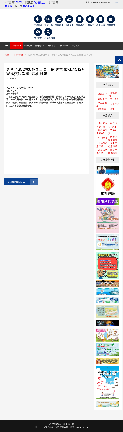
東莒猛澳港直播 (101, 151)
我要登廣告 (63, 45)
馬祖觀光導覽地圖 (101, 125)
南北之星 (114, 99)
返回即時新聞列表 (22, 182)
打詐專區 (102, 138)
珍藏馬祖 (28, 45)
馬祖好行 (114, 109)
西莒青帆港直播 (112, 151)
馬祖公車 (102, 109)
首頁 (7, 55)
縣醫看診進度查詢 (101, 131)
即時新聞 (18, 55)
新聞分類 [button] (16, 45)
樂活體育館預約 (112, 125)
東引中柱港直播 (112, 144)
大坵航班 (114, 104)
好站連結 (75, 45)
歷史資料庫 (40, 45)
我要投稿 (52, 45)
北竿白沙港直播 (101, 144)
